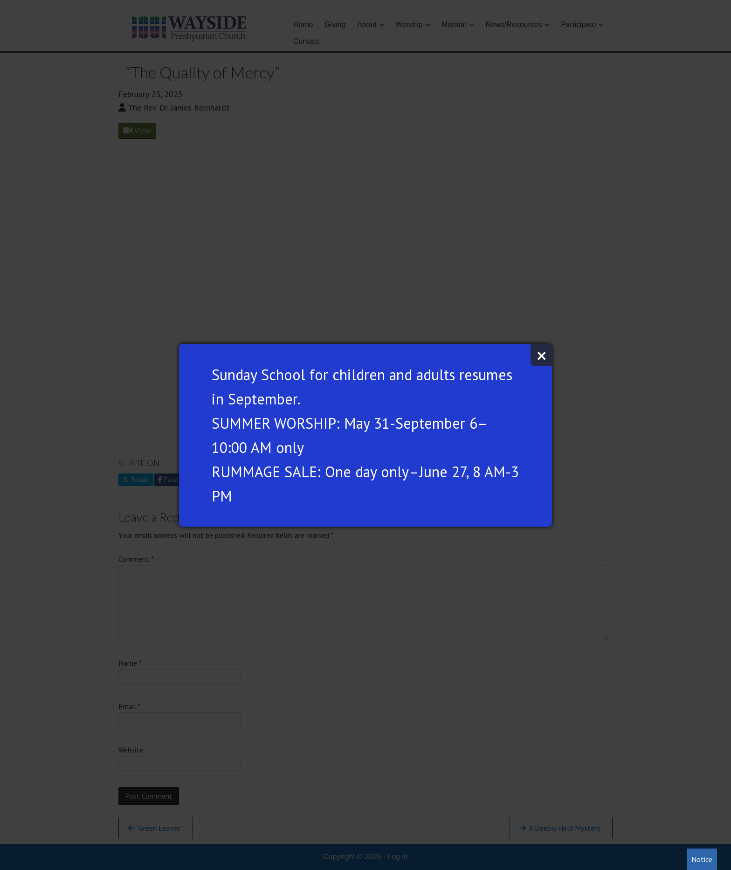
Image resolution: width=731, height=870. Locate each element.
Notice (701, 859)
